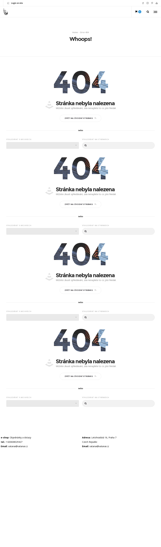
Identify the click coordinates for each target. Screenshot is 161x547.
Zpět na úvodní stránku (80, 118)
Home (75, 32)
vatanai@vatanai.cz (18, 446)
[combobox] (42, 145)
